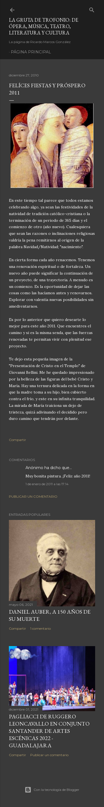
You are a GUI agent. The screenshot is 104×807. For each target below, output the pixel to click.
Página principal (31, 51)
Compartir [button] (17, 440)
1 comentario (40, 628)
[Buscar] (91, 8)
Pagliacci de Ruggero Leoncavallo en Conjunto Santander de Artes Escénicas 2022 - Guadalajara (49, 731)
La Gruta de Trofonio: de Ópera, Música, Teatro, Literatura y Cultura (43, 26)
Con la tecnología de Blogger (52, 789)
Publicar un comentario (33, 496)
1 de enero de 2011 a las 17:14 (47, 484)
